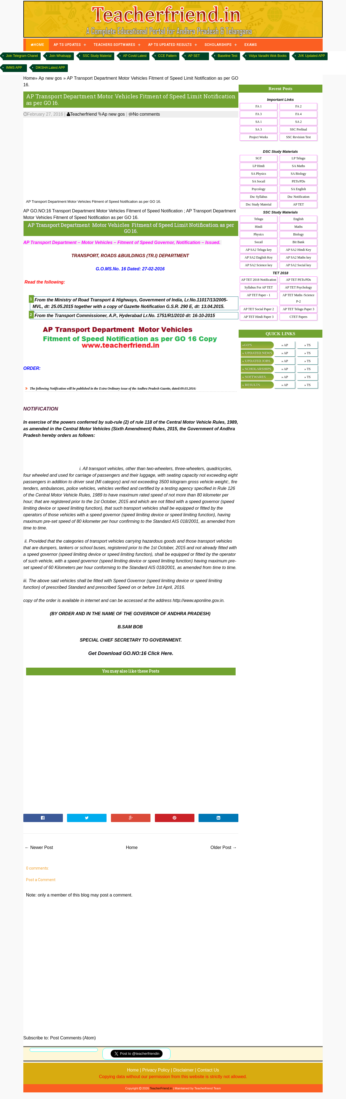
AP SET (194, 56)
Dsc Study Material (258, 204)
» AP (284, 345)
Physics (258, 234)
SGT (258, 158)
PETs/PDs (298, 181)
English (298, 219)
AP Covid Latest (135, 56)
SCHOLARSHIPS (218, 45)
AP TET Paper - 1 (258, 295)
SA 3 (258, 129)
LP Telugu (298, 158)
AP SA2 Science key (258, 265)
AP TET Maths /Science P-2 (298, 298)
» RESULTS (251, 385)
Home (132, 847)
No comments (146, 114)
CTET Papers (298, 317)
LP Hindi (259, 166)
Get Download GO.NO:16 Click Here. (130, 653)
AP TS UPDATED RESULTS (170, 45)
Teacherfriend (82, 114)
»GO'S (247, 345)
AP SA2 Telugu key (258, 250)
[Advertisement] (130, 158)
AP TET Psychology (298, 287)
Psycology (259, 189)
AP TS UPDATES (67, 45)
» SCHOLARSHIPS (256, 369)
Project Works (258, 137)
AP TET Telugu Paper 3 (298, 309)
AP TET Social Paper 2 (258, 309)
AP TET (298, 204)
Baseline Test (227, 56)
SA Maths (298, 166)
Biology (298, 234)
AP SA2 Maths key (298, 257)
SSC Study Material (97, 56)
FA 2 (298, 106)
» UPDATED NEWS (257, 353)
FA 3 (258, 114)
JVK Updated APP (311, 56)
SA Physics (258, 174)
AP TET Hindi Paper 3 (259, 317)
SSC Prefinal (298, 129)
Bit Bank (298, 242)
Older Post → (224, 847)
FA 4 (298, 114)
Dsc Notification (298, 197)
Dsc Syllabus (258, 197)
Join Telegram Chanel (22, 56)
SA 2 (298, 122)
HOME (37, 45)
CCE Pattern (167, 56)
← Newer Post (39, 847)
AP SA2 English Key (259, 257)
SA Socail (258, 181)
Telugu (258, 219)
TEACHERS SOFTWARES (114, 45)
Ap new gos (113, 114)
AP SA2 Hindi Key (298, 250)
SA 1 (258, 122)
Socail (259, 242)
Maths (298, 227)
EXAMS (250, 45)
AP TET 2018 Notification (258, 280)
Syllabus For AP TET (258, 287)
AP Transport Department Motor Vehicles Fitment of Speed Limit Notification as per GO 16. (131, 99)
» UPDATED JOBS (256, 361)
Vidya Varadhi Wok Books (267, 56)
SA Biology (298, 174)
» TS (307, 345)
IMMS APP (14, 68)
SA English (298, 189)
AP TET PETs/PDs (298, 280)
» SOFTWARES (254, 377)
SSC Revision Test (298, 137)
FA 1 (258, 106)
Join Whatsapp (60, 56)
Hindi (258, 227)
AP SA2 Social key (298, 265)
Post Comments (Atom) (73, 1038)
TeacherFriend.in (161, 1088)
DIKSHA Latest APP (50, 68)
